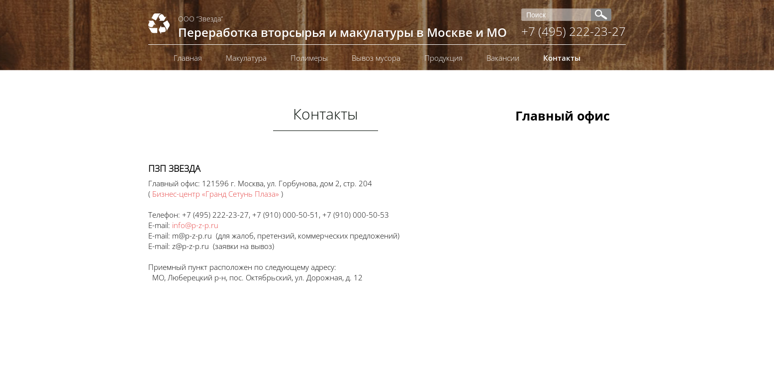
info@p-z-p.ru (195, 225)
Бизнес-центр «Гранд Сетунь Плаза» (215, 194)
